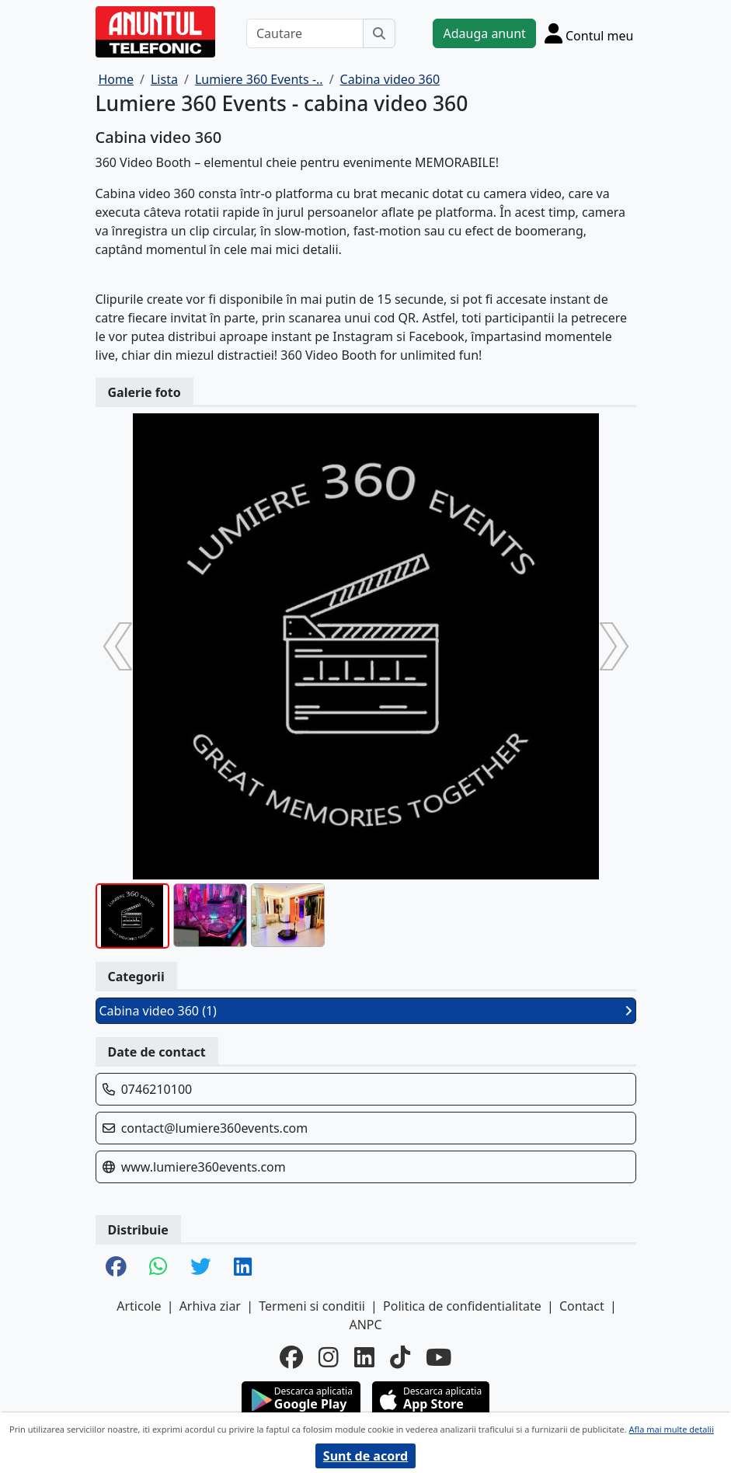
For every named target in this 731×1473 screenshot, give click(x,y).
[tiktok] (400, 1357)
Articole (139, 1306)
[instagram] (329, 1357)
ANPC (365, 1324)
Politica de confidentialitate (462, 1306)
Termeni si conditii (312, 1306)
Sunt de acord (365, 1455)
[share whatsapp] (158, 1267)
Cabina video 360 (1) (365, 1010)
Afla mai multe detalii (671, 1429)
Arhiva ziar (210, 1306)
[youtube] (438, 1357)
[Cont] (589, 33)
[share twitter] (200, 1267)
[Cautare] (305, 33)
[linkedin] (364, 1357)
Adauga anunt (484, 33)
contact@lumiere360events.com (214, 1128)
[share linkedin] (243, 1267)
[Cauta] (379, 33)
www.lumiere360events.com (203, 1166)
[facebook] (291, 1357)
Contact (581, 1306)
